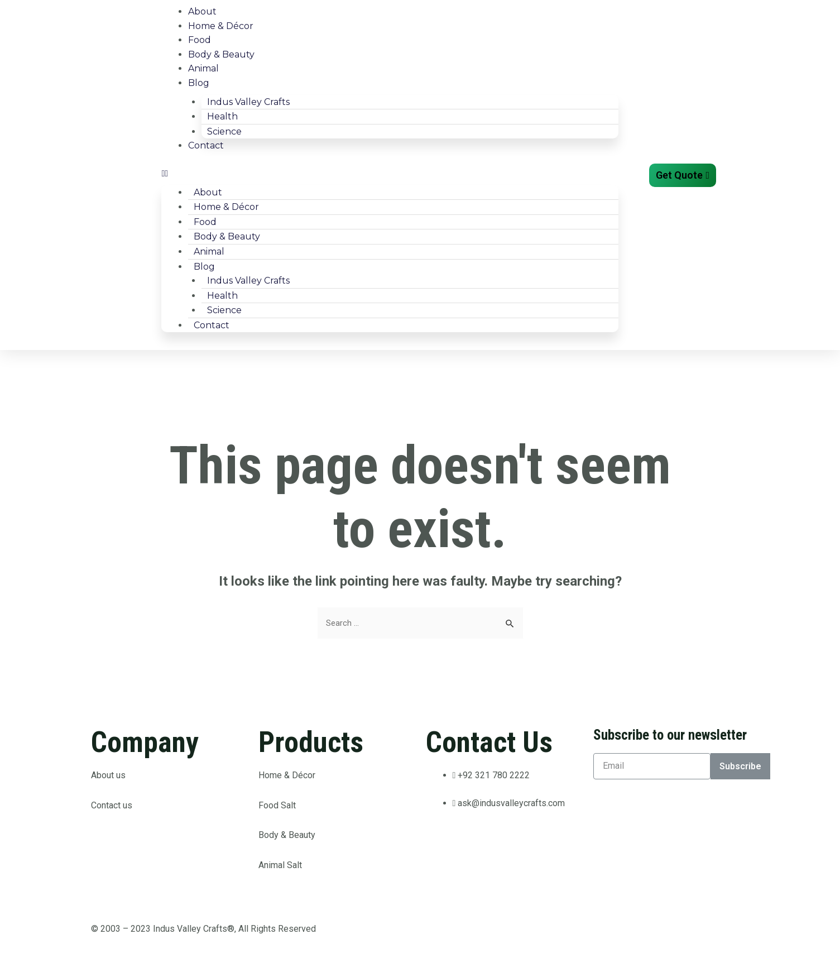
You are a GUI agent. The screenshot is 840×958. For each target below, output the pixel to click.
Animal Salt (280, 865)
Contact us (111, 806)
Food (199, 40)
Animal (203, 68)
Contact (206, 145)
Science (224, 131)
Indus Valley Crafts (248, 102)
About (202, 11)
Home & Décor (220, 26)
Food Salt (277, 806)
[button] (389, 173)
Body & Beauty (221, 54)
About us (109, 776)
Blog (198, 83)
